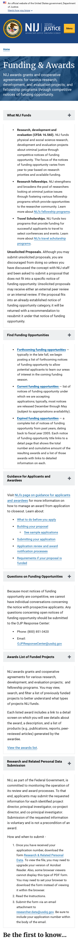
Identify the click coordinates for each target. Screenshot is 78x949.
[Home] (42, 28)
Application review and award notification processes (37, 548)
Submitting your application (36, 539)
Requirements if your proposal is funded (39, 560)
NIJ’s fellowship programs (52, 212)
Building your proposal (32, 526)
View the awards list (22, 748)
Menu (69, 28)
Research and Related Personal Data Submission (34, 763)
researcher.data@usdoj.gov (35, 912)
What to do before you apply (36, 519)
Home (6, 49)
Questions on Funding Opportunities (35, 576)
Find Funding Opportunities (28, 335)
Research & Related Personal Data (39, 857)
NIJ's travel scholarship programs (41, 241)
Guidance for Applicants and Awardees (28, 478)
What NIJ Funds (19, 115)
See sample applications (41, 532)
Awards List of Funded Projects (30, 657)
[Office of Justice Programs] (12, 28)
